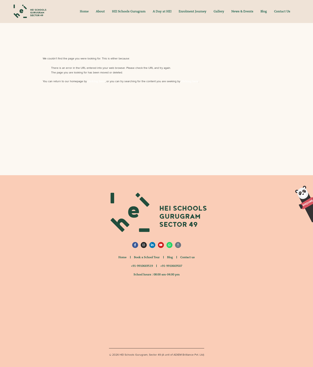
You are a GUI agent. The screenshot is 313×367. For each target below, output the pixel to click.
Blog (264, 11)
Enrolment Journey (192, 11)
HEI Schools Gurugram (129, 11)
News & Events (242, 11)
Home (84, 11)
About (100, 11)
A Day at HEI (162, 11)
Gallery (219, 11)
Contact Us (282, 11)
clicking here (96, 81)
